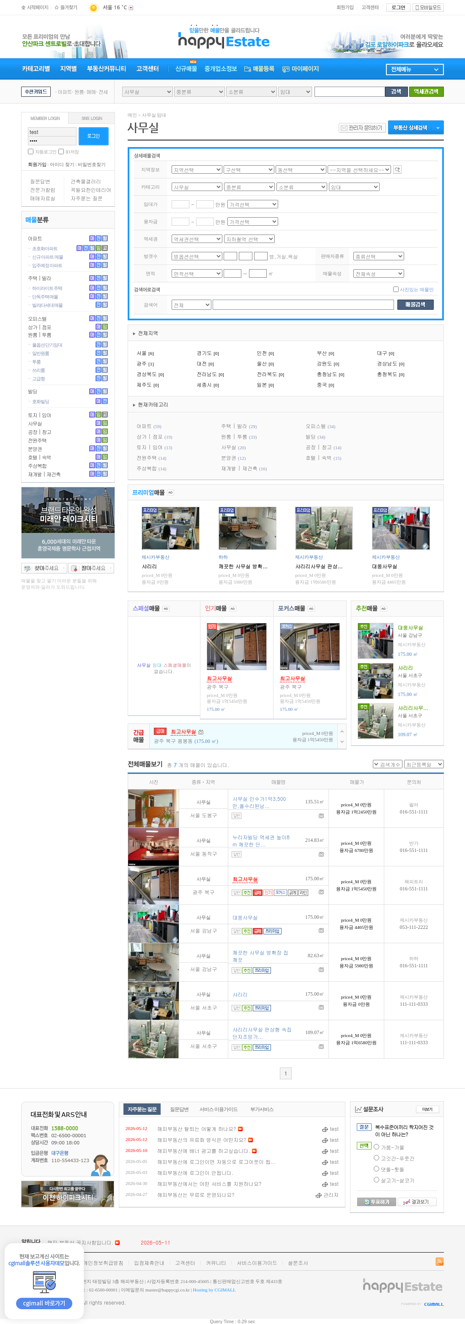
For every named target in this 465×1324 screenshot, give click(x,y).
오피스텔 (37, 318)
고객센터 (185, 1262)
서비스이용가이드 (257, 1262)
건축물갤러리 (86, 181)
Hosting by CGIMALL (214, 1289)
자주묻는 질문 (87, 198)
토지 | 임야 (39, 414)
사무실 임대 (154, 114)
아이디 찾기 (62, 164)
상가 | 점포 (39, 326)
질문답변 (40, 181)
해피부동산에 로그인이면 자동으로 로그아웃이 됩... (216, 1161)
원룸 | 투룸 (39, 334)
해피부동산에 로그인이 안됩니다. (195, 1172)
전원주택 (37, 440)
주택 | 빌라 (39, 277)
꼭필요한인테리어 (91, 189)
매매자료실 (42, 198)
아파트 (35, 238)
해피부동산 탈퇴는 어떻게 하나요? (196, 1128)
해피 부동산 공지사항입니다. (80, 1242)
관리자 (327, 1194)
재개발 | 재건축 (44, 474)
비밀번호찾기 (92, 164)
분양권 (35, 448)
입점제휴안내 (149, 1262)
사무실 (35, 423)
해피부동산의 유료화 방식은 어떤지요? (201, 1139)
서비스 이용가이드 (219, 1109)
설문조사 (298, 1262)
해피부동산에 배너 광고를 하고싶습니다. (203, 1150)
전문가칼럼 (42, 189)
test (330, 1128)
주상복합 (37, 465)
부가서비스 (262, 1109)
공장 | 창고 (39, 431)
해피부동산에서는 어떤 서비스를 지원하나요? (209, 1183)
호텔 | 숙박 (39, 457)
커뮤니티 (216, 1262)
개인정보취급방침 (103, 1262)
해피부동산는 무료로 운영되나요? (196, 1194)
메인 (132, 114)
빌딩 (32, 391)
